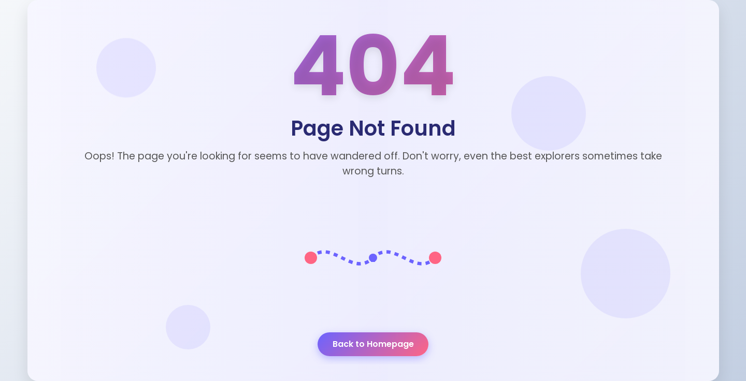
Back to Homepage (373, 344)
